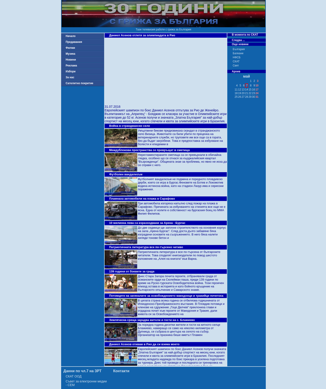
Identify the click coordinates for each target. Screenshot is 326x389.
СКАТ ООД (74, 376)
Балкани (238, 53)
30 (253, 96)
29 (250, 96)
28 (246, 96)
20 (243, 93)
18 (236, 93)
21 (246, 93)
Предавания (74, 42)
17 (256, 89)
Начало (70, 36)
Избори (71, 71)
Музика (70, 53)
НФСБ (236, 57)
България (239, 49)
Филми (70, 47)
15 (250, 89)
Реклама (71, 65)
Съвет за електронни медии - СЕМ (86, 383)
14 (246, 89)
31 (256, 96)
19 (239, 93)
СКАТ (236, 61)
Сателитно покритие (79, 83)
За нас (70, 77)
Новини (71, 59)
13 (243, 89)
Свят (236, 65)
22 (250, 93)
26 (239, 96)
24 (256, 93)
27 (243, 96)
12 (239, 89)
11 (236, 89)
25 (236, 96)
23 (253, 93)
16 (253, 89)
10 (256, 85)
